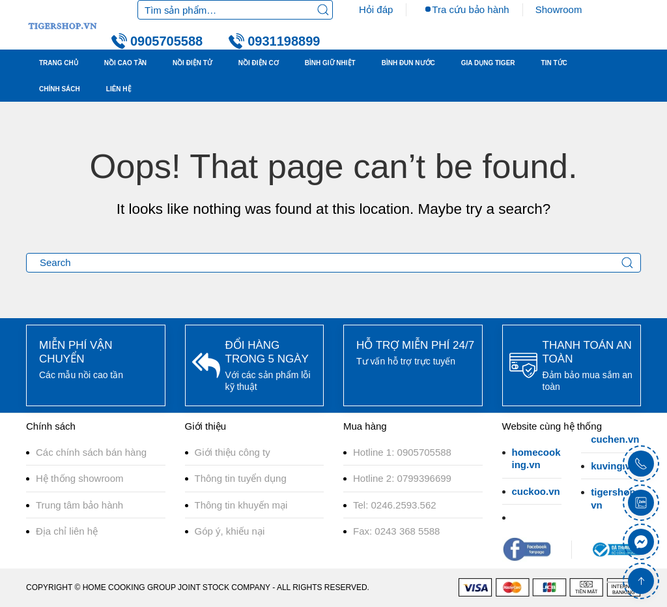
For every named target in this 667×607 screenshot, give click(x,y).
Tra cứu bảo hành (470, 9)
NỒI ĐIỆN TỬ (192, 63)
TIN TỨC (554, 63)
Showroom (558, 9)
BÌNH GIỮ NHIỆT (330, 63)
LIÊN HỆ (119, 89)
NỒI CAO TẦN (125, 63)
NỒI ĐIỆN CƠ (258, 63)
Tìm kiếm (323, 10)
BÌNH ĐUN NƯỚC (408, 63)
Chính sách (59, 89)
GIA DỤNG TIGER (488, 63)
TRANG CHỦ (58, 63)
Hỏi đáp (376, 9)
